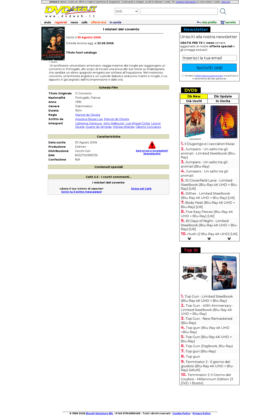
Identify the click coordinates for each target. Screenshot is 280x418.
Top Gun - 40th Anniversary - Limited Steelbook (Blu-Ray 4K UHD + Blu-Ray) (207, 310)
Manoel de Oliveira (87, 115)
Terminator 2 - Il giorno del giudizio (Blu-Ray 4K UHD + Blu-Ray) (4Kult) (207, 366)
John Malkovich (113, 123)
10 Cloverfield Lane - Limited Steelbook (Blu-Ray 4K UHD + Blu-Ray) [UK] (209, 184)
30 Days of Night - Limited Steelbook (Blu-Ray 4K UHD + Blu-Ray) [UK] (209, 225)
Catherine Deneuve (88, 123)
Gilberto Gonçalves (148, 127)
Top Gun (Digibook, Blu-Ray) (209, 346)
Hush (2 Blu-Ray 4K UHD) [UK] (212, 234)
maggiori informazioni (186, 2)
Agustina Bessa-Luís (89, 119)
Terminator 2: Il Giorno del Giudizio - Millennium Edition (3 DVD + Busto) (207, 379)
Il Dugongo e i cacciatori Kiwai (209, 144)
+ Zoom (53, 60)
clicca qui (225, 2)
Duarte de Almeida (98, 127)
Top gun (193, 356)
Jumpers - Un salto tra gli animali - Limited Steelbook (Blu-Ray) (208, 153)
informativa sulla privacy (209, 75)
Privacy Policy (201, 413)
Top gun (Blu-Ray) (200, 351)
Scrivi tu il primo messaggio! (81, 191)
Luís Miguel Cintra (138, 123)
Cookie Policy (181, 413)
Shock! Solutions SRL (99, 413)
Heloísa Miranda (123, 127)
